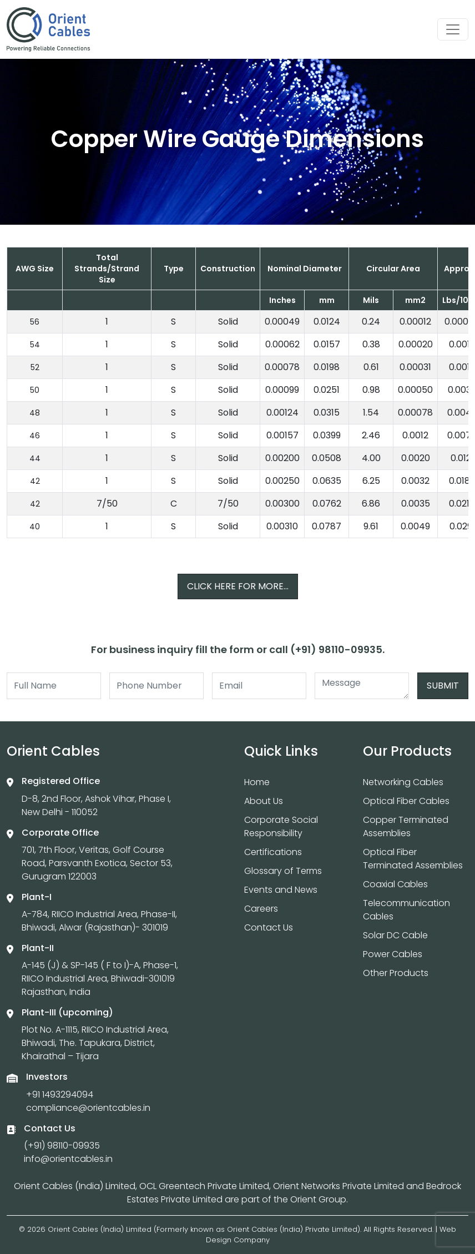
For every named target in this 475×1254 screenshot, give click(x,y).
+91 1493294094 (59, 1094)
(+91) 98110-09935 (62, 1145)
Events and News (280, 889)
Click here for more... (238, 586)
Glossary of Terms (283, 870)
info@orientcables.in (68, 1158)
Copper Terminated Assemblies (405, 826)
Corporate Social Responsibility (281, 826)
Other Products (395, 973)
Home (257, 782)
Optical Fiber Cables (406, 801)
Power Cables (392, 954)
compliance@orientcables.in (88, 1107)
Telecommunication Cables (406, 910)
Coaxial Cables (395, 884)
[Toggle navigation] (452, 29)
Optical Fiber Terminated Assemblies (413, 859)
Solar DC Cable (395, 935)
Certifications (273, 852)
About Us (263, 801)
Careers (261, 908)
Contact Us (268, 927)
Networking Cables (403, 782)
